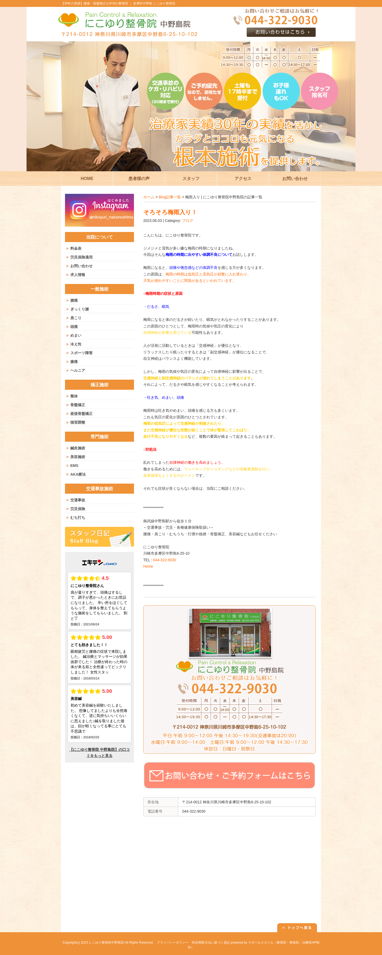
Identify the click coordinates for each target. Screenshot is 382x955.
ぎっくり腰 (79, 309)
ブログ (187, 220)
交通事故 (77, 500)
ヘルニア (77, 370)
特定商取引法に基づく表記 (211, 942)
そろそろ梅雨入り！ (170, 212)
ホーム (148, 197)
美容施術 (77, 457)
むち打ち (77, 517)
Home (148, 566)
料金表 (75, 248)
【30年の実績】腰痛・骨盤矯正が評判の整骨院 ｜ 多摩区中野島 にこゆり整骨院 (118, 3)
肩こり (75, 318)
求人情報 (77, 275)
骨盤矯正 (77, 405)
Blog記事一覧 (170, 197)
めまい (75, 335)
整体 (74, 396)
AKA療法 (78, 474)
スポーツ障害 (81, 353)
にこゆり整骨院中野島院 (106, 942)
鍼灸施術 (77, 448)
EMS (74, 465)
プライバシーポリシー (173, 942)
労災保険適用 (81, 257)
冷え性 (75, 344)
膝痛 (74, 362)
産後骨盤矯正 (81, 413)
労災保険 (77, 509)
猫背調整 (77, 422)
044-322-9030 (164, 560)
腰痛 (74, 300)
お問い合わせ (81, 266)
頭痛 (74, 327)
